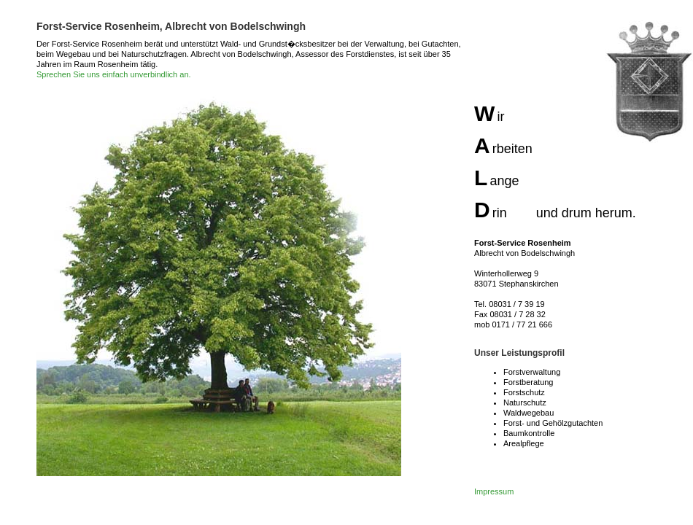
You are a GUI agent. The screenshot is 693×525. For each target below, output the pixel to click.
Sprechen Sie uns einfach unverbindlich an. (113, 74)
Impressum (494, 491)
